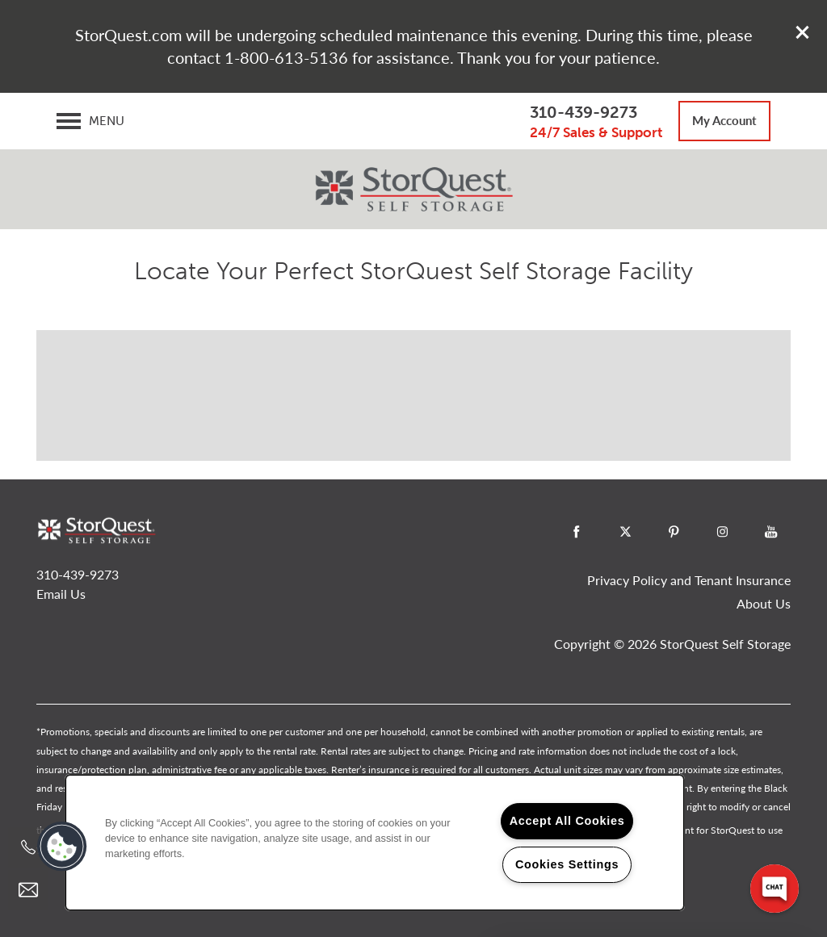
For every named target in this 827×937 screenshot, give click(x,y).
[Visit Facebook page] (576, 532)
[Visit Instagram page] (722, 532)
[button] (803, 32)
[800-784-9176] (28, 847)
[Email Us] (28, 890)
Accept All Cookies (567, 820)
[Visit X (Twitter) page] (625, 532)
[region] (375, 842)
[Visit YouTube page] (770, 532)
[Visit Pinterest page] (673, 532)
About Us (764, 603)
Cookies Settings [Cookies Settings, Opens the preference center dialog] (567, 864)
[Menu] (90, 121)
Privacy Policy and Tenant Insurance (689, 580)
